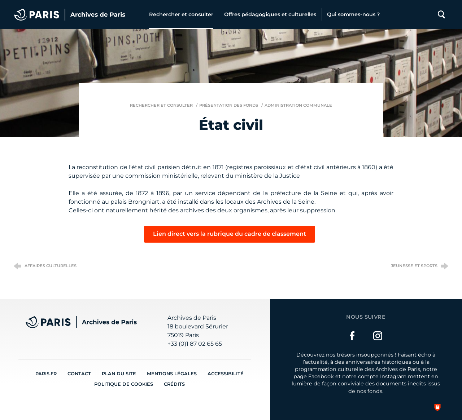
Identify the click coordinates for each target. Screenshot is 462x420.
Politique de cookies (123, 384)
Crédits (174, 384)
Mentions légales (172, 373)
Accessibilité (226, 373)
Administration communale (298, 105)
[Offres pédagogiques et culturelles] (270, 14)
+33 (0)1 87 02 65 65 (194, 343)
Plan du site (119, 373)
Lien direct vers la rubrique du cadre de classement (229, 233)
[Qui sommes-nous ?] (353, 14)
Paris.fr (46, 373)
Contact (79, 373)
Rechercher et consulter (161, 105)
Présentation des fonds (228, 105)
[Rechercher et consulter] (181, 14)
